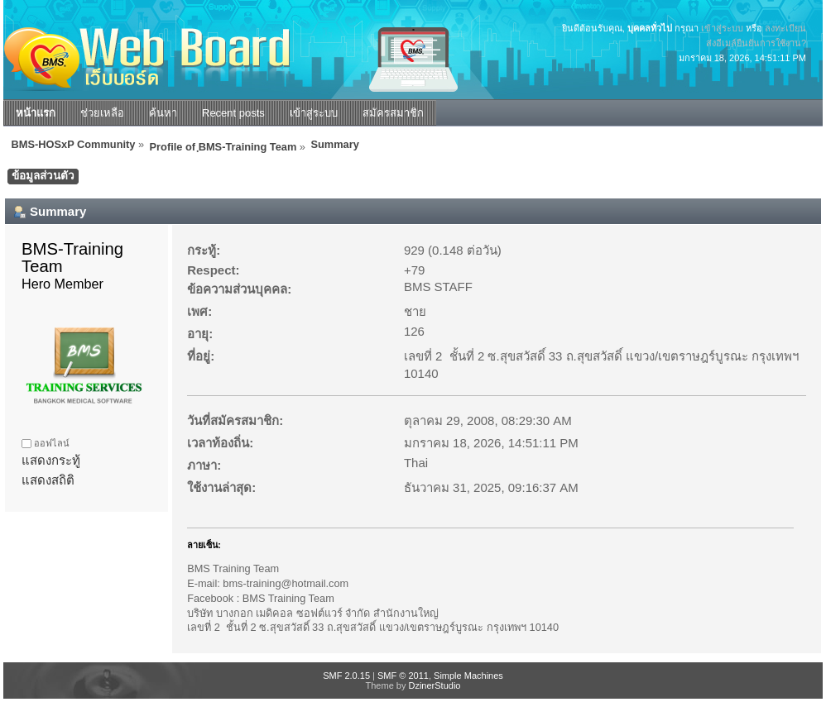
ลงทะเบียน (785, 28)
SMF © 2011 (403, 676)
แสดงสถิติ (48, 480)
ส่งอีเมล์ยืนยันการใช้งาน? (756, 43)
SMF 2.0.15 (346, 676)
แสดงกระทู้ (51, 460)
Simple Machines (468, 676)
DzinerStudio (434, 685)
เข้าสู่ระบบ (722, 28)
